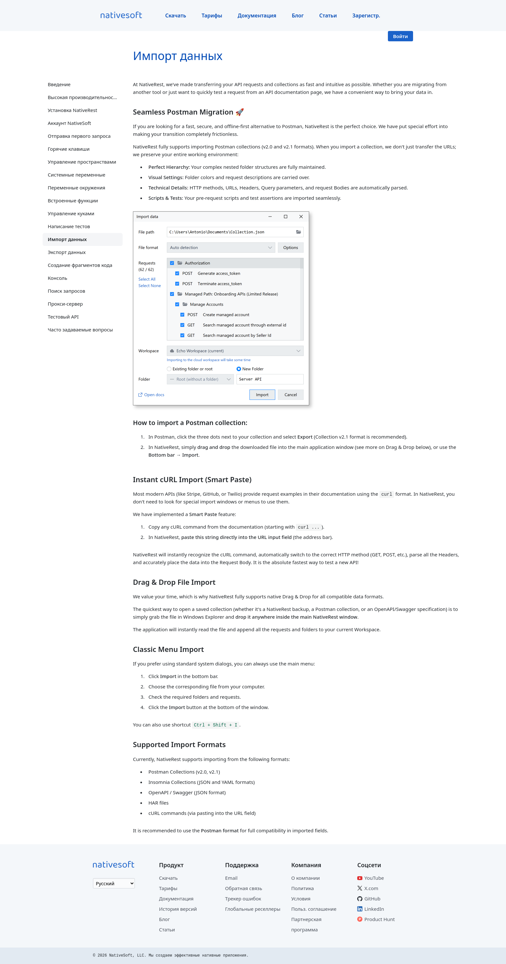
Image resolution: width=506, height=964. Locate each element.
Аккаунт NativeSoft (69, 123)
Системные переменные (76, 174)
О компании (305, 878)
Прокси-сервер (65, 303)
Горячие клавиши (69, 149)
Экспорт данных (67, 252)
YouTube (374, 878)
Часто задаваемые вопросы (80, 329)
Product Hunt (379, 919)
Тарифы (212, 15)
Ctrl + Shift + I (215, 725)
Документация (257, 15)
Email (231, 878)
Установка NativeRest (72, 110)
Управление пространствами (82, 161)
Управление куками (71, 213)
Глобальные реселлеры (252, 909)
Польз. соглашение (313, 909)
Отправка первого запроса (79, 136)
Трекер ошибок (243, 898)
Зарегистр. (366, 15)
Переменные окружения (76, 187)
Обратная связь (243, 888)
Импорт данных (67, 239)
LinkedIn (374, 909)
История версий (178, 909)
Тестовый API (63, 316)
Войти (400, 36)
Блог (298, 15)
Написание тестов (69, 226)
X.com (371, 888)
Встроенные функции (73, 200)
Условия (300, 898)
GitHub (372, 898)
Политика (302, 888)
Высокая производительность (83, 97)
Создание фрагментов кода (80, 265)
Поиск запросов (66, 291)
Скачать (175, 15)
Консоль (57, 278)
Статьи (328, 15)
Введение (59, 84)
